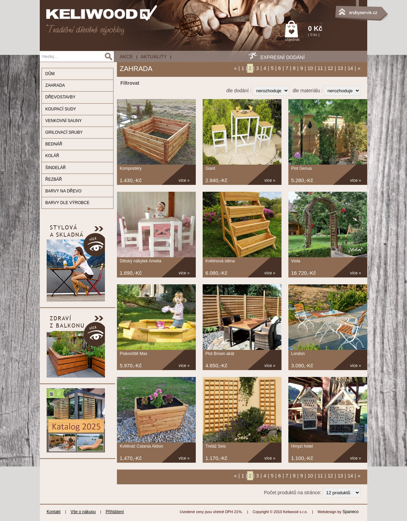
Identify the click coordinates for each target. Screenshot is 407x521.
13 (340, 68)
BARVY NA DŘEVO (63, 191)
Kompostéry (131, 168)
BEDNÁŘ (53, 144)
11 (320, 68)
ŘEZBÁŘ (53, 179)
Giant (210, 168)
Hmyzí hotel (302, 446)
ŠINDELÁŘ (55, 167)
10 (310, 68)
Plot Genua (301, 168)
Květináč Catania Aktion (141, 446)
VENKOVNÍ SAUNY (63, 120)
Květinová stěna (220, 261)
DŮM (50, 73)
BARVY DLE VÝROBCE (67, 202)
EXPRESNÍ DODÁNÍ (282, 57)
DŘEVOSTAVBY (60, 97)
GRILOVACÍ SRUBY (64, 132)
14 (350, 68)
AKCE (126, 56)
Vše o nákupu (83, 511)
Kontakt (54, 511)
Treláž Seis (215, 446)
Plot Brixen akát (219, 353)
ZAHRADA (55, 85)
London (298, 353)
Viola (295, 261)
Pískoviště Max (133, 353)
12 (330, 68)
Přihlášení (115, 511)
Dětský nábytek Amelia (140, 261)
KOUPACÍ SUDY (60, 109)
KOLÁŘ (52, 155)
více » (184, 180)
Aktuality (154, 56)
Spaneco (351, 511)
